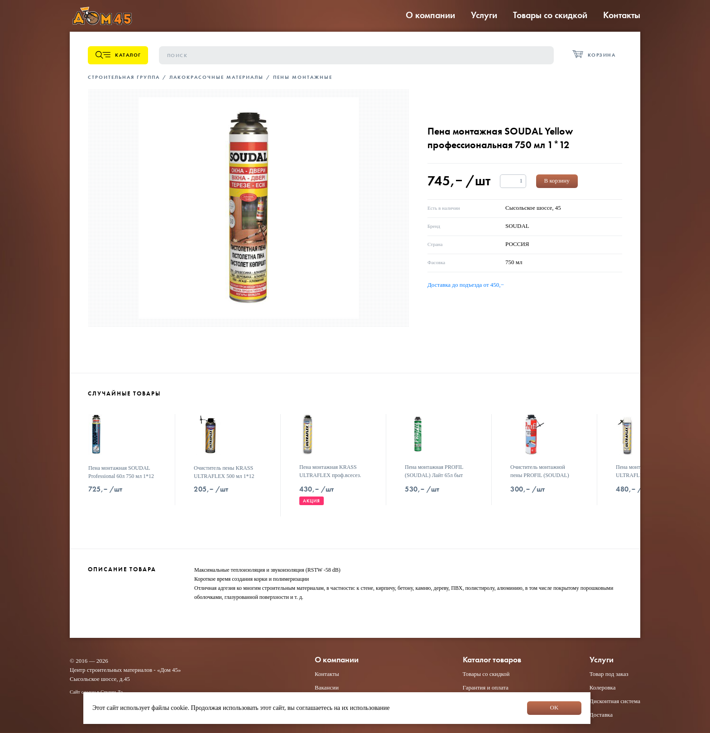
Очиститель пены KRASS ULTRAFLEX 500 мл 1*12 (224, 472)
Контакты (621, 15)
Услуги (484, 15)
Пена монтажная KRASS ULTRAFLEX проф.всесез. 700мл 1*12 (330, 475)
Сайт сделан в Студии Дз (96, 691)
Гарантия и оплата (486, 687)
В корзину (557, 180)
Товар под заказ (609, 673)
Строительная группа (124, 77)
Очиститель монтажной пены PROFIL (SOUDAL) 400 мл (539, 475)
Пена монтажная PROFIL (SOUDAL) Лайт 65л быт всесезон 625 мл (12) (434, 475)
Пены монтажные (302, 77)
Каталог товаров (492, 660)
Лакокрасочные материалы (216, 77)
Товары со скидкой (550, 15)
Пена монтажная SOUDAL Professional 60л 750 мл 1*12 (121, 472)
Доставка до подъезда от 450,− (465, 284)
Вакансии (327, 687)
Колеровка (603, 687)
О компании (430, 15)
